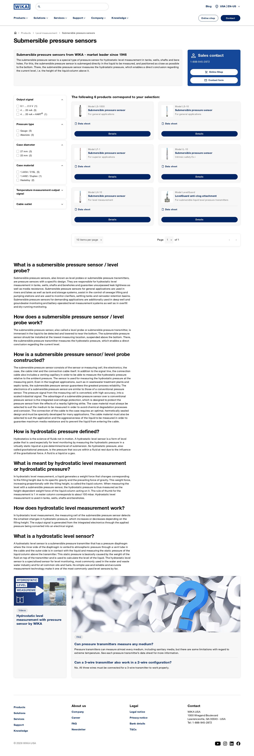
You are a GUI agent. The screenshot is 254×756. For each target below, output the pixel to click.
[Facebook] (238, 744)
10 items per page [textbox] (87, 239)
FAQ (79, 637)
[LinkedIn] (232, 744)
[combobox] (88, 240)
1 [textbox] (167, 239)
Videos (22, 610)
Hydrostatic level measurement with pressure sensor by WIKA (39, 620)
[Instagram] (225, 744)
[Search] (72, 6)
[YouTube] (218, 744)
